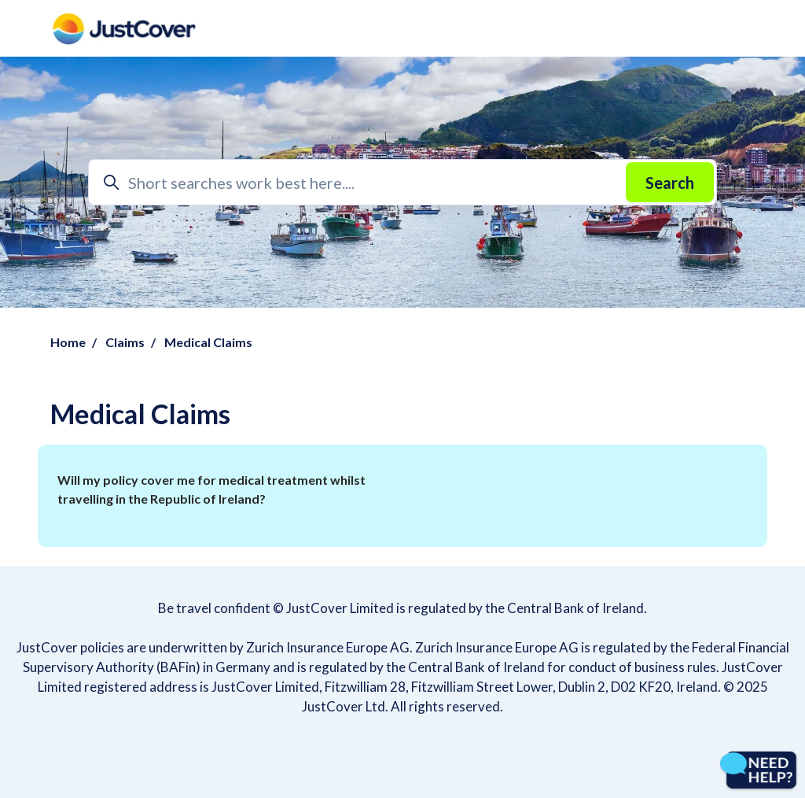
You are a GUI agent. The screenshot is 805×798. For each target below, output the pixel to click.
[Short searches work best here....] (402, 182)
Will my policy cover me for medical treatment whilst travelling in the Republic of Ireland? (211, 489)
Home (68, 341)
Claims (125, 341)
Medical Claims (208, 341)
